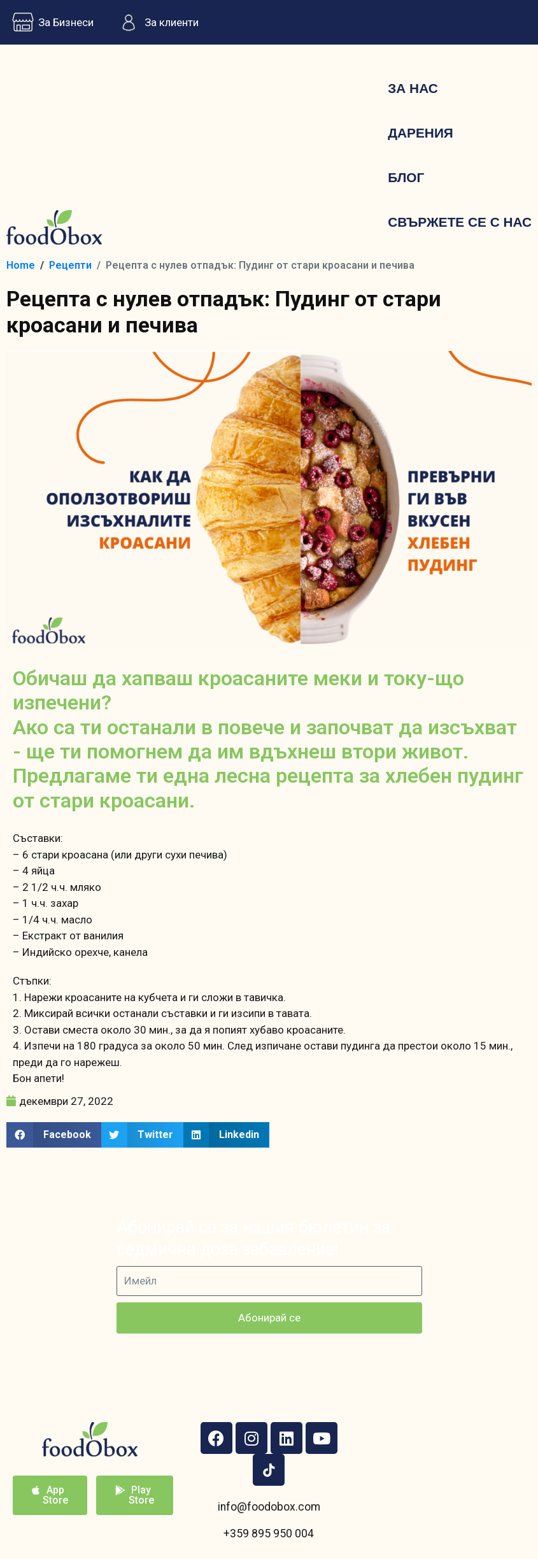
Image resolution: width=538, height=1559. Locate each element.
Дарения (420, 132)
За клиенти (156, 22)
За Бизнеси (50, 22)
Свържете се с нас (460, 222)
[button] (53, 1135)
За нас (412, 88)
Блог (406, 177)
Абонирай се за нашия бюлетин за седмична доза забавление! (253, 1238)
